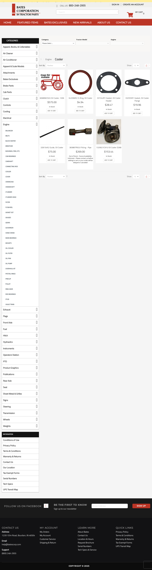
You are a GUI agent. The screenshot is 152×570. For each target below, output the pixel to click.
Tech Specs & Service (87, 549)
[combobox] (87, 12)
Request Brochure (86, 542)
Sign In (115, 4)
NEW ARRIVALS (82, 22)
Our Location (9, 467)
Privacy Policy (9, 445)
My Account (45, 535)
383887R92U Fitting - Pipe (80, 147)
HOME (7, 22)
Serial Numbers (10, 478)
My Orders (44, 531)
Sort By (42, 65)
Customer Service (48, 539)
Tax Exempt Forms (11, 473)
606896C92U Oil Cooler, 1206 (52, 98)
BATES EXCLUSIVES (55, 22)
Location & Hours (85, 539)
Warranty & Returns (12, 456)
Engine (48, 59)
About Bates (83, 531)
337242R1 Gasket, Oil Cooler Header (109, 99)
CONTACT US (123, 22)
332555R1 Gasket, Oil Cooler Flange (137, 99)
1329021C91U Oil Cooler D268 (108, 147)
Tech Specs (8, 484)
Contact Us (8, 462)
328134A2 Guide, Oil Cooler (52, 147)
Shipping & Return (48, 542)
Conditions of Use (11, 440)
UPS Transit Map (10, 489)
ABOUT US (103, 22)
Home (42, 59)
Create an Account (133, 4)
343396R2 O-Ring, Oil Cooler (80, 98)
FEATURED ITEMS (27, 22)
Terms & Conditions (12, 451)
